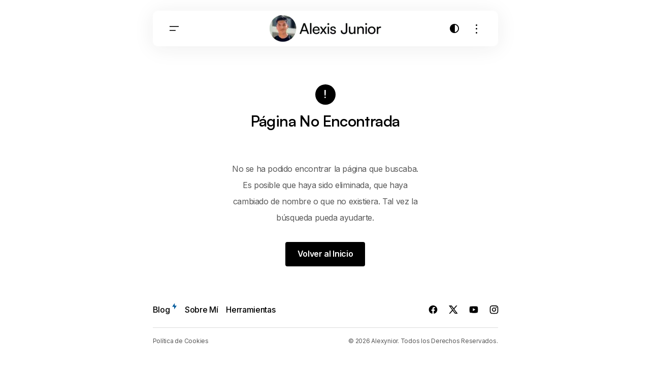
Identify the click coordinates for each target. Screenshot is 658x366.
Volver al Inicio (325, 254)
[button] (174, 30)
